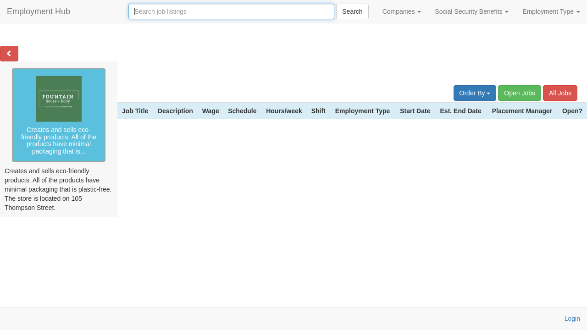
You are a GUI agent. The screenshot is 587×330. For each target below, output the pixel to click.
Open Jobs (519, 93)
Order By (475, 93)
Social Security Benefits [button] (472, 11)
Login (572, 318)
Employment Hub (38, 11)
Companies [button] (401, 11)
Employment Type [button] (551, 11)
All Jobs (560, 93)
